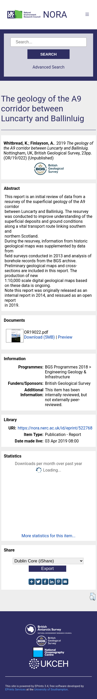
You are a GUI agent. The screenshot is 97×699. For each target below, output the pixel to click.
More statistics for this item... (48, 535)
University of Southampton (51, 689)
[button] (92, 597)
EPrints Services (15, 689)
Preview (65, 337)
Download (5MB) (39, 337)
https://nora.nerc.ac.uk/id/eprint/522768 (55, 428)
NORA (55, 14)
